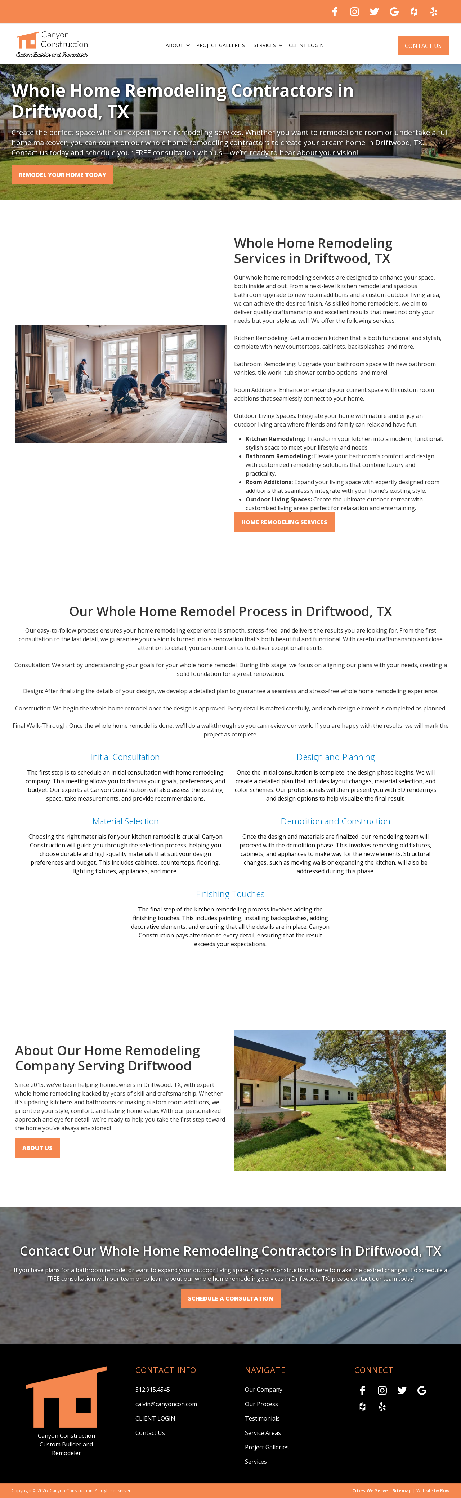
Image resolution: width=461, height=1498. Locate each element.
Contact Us (423, 46)
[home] (52, 44)
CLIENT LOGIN (155, 1418)
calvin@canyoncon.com (166, 1404)
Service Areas (263, 1433)
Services (256, 1462)
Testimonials (262, 1418)
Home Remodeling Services (284, 522)
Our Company (263, 1390)
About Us (37, 1148)
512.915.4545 (152, 1390)
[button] (176, 45)
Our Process (261, 1404)
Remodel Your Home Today (62, 175)
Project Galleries (267, 1447)
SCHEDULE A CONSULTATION (230, 1298)
